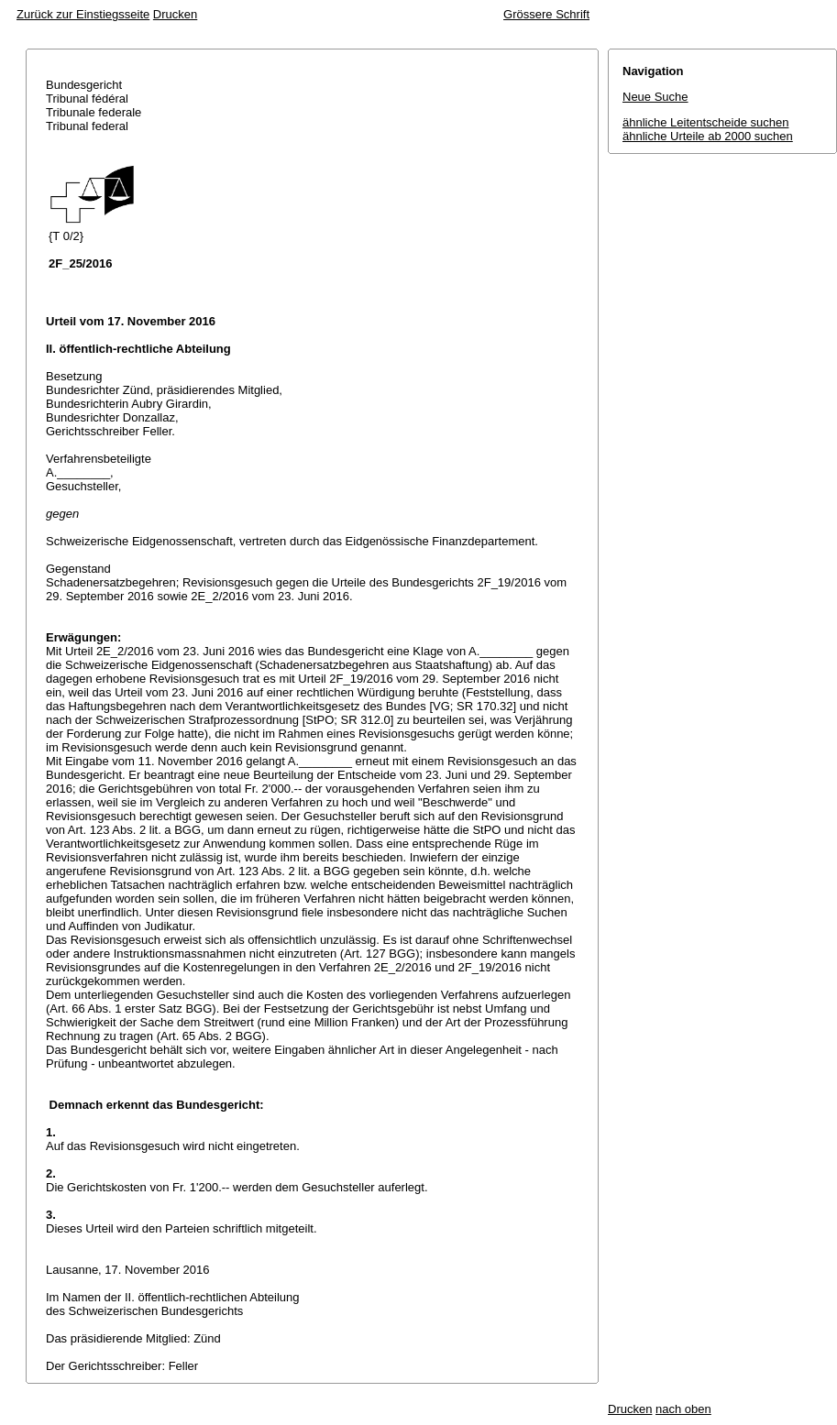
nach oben (683, 1409)
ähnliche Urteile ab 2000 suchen (707, 136)
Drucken (175, 14)
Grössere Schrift (546, 14)
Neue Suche (655, 97)
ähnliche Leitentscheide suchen (705, 122)
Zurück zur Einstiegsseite (83, 14)
